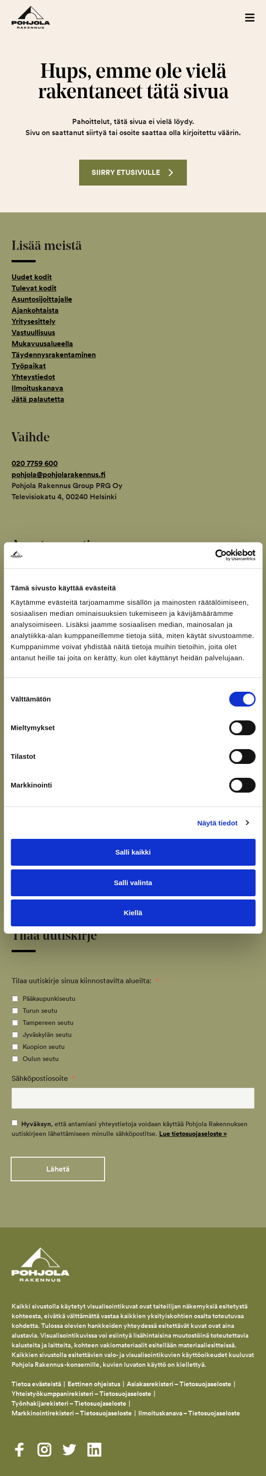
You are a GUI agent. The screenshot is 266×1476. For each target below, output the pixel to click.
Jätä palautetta (38, 399)
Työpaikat (29, 366)
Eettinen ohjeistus (94, 1384)
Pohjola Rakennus (40, 17)
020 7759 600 (35, 463)
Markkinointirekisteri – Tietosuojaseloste (72, 1413)
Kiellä (133, 913)
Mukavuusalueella (42, 343)
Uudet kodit (32, 277)
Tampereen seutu (48, 1022)
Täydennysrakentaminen (54, 355)
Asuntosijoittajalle (42, 299)
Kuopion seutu (44, 1046)
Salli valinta (133, 883)
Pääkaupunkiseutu (49, 998)
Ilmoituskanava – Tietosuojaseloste (189, 1413)
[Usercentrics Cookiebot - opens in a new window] (214, 555)
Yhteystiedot (33, 377)
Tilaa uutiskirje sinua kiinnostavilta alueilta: (85, 980)
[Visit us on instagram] (44, 1449)
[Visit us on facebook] (19, 1449)
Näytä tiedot (218, 823)
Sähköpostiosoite (43, 1078)
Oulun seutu (41, 1058)
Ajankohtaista (35, 310)
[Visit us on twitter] (69, 1449)
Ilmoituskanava (37, 388)
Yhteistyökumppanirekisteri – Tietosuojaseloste (81, 1393)
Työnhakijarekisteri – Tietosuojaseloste (69, 1403)
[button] (249, 17)
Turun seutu (40, 1010)
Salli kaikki (133, 852)
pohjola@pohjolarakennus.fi (58, 474)
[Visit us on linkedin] (94, 1449)
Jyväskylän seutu (47, 1034)
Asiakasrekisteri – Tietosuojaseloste (179, 1384)
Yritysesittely (34, 321)
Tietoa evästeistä (36, 1384)
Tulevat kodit (34, 288)
